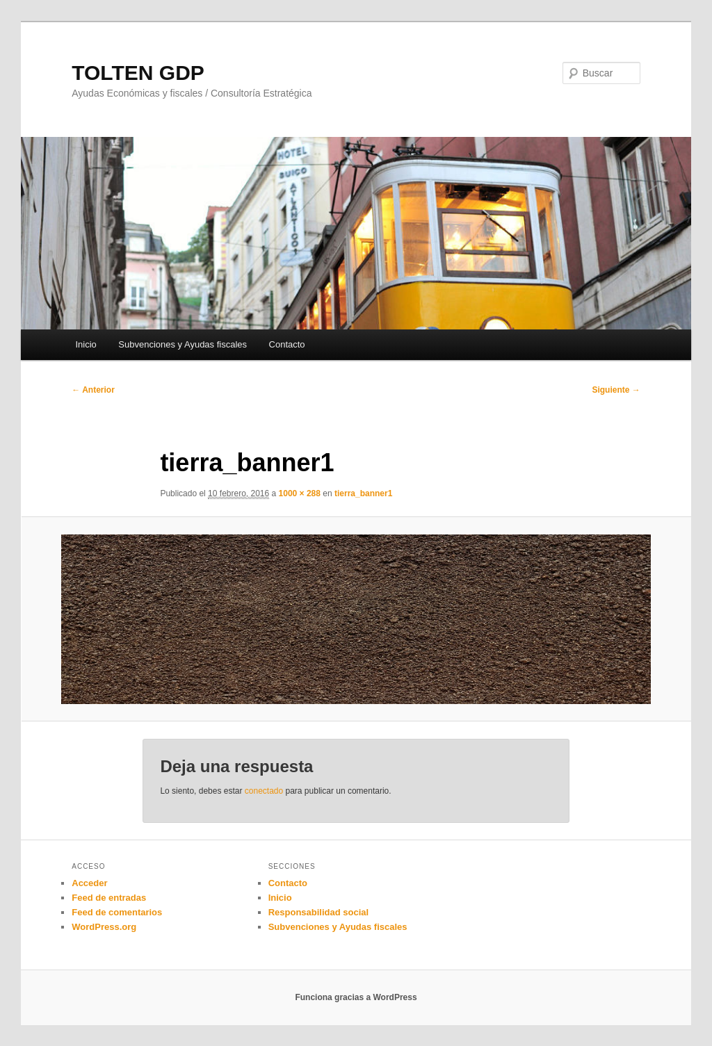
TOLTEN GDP (138, 72)
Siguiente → (616, 390)
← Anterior (93, 390)
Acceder (89, 883)
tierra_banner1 (363, 493)
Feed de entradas (109, 897)
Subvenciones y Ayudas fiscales (182, 344)
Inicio (85, 344)
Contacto (287, 344)
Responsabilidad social (318, 912)
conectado (264, 791)
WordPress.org (104, 927)
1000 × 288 (300, 493)
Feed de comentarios (117, 912)
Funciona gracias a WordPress (355, 997)
